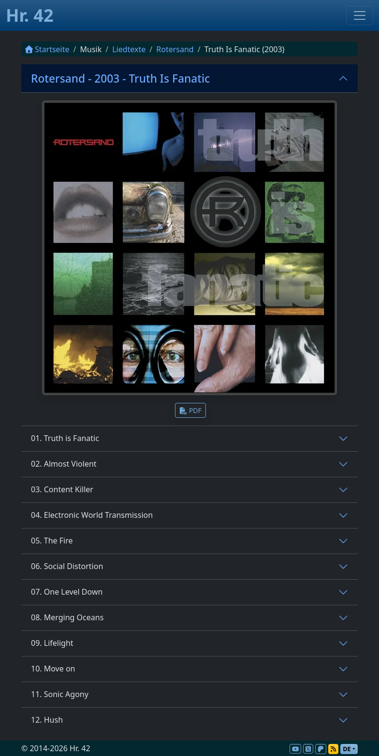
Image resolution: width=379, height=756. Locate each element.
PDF (190, 410)
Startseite (47, 49)
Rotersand (174, 49)
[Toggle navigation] (359, 15)
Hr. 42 (30, 15)
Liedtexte (129, 49)
